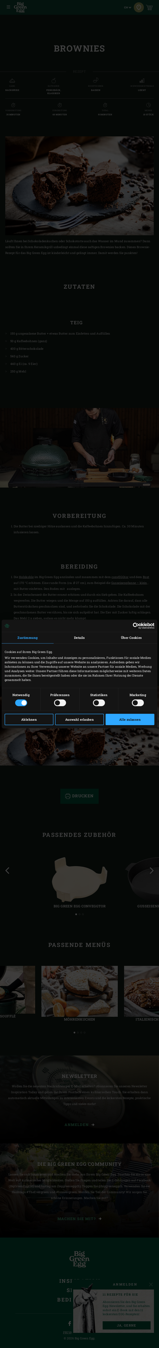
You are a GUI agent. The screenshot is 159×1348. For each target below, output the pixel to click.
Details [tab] (79, 637)
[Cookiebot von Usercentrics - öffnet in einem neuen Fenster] (136, 626)
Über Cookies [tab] (131, 637)
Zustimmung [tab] (27, 637)
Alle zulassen (130, 719)
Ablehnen (29, 719)
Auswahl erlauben (79, 719)
